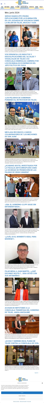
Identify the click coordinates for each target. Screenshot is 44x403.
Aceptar (22, 392)
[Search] (5, 4)
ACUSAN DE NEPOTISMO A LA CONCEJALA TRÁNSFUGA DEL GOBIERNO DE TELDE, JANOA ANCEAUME (22, 310)
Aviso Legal (29, 401)
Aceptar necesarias (22, 395)
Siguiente (37, 372)
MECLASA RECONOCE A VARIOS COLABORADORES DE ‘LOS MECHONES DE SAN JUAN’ (21, 134)
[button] (42, 383)
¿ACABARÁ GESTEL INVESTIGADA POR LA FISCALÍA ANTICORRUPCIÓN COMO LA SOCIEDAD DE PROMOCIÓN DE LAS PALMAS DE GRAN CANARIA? (21, 169)
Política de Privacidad (23, 401)
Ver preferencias (22, 398)
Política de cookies (16, 401)
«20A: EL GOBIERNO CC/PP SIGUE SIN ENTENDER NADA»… (20, 205)
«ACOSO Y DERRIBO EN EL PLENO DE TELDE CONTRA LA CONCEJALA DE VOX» (22, 342)
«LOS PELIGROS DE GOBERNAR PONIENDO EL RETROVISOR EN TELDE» (21, 99)
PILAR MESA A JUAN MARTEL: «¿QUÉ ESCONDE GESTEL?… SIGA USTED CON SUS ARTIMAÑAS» (21, 273)
